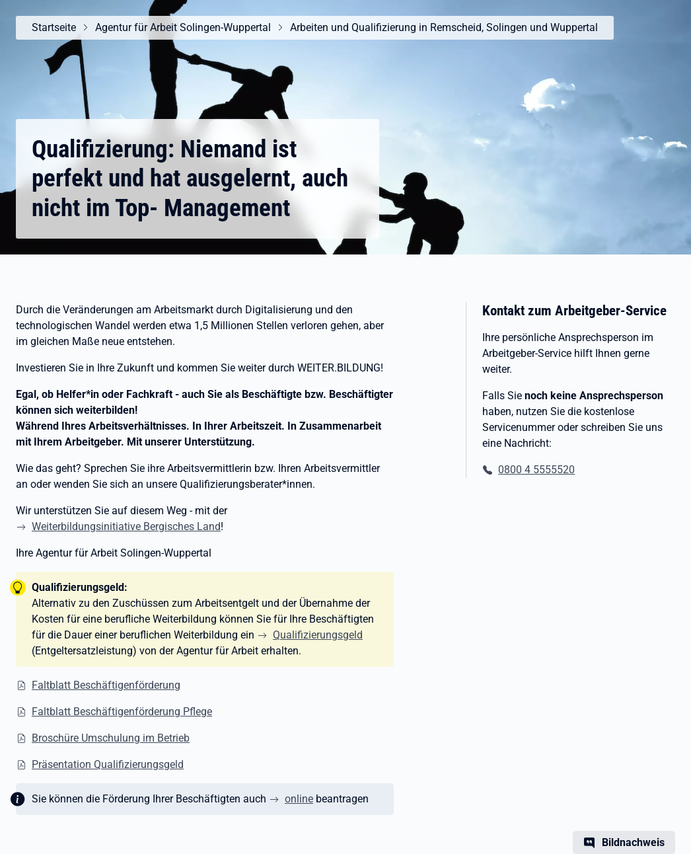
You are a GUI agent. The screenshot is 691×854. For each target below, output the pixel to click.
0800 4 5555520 (536, 469)
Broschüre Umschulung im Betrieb (111, 738)
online (299, 799)
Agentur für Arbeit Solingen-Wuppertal (183, 27)
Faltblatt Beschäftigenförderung (106, 685)
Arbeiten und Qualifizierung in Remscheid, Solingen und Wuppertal (444, 27)
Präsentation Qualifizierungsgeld (108, 764)
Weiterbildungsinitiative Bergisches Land (126, 526)
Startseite (54, 27)
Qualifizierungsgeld (318, 635)
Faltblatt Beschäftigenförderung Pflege (122, 711)
